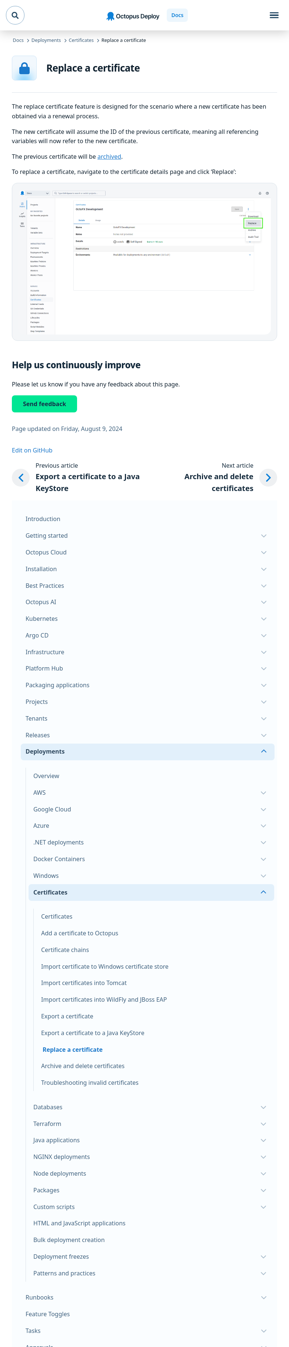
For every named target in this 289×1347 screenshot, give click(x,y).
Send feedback (44, 404)
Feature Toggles (48, 1314)
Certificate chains (65, 950)
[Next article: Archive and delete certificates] (218, 477)
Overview (46, 776)
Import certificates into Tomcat (84, 983)
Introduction (43, 519)
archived (109, 156)
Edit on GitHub (32, 450)
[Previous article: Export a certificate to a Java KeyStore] (82, 477)
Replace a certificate (73, 1049)
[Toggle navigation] (274, 15)
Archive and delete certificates (82, 1066)
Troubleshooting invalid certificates (90, 1082)
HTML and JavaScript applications (79, 1223)
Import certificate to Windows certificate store (105, 966)
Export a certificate (67, 1016)
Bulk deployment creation (69, 1240)
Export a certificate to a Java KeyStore (92, 1033)
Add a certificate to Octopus (79, 933)
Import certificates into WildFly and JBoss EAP (104, 999)
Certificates (56, 916)
